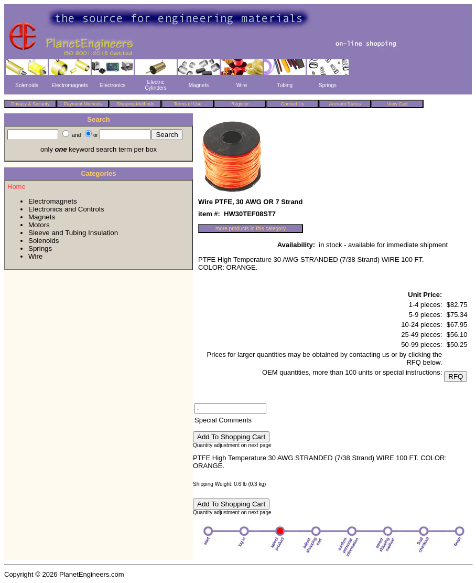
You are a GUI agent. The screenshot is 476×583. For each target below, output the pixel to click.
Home (16, 186)
